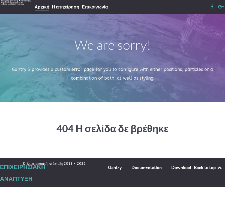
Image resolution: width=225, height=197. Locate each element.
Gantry (115, 167)
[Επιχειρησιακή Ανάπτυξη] (17, 2)
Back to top (208, 167)
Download (181, 167)
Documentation (146, 167)
